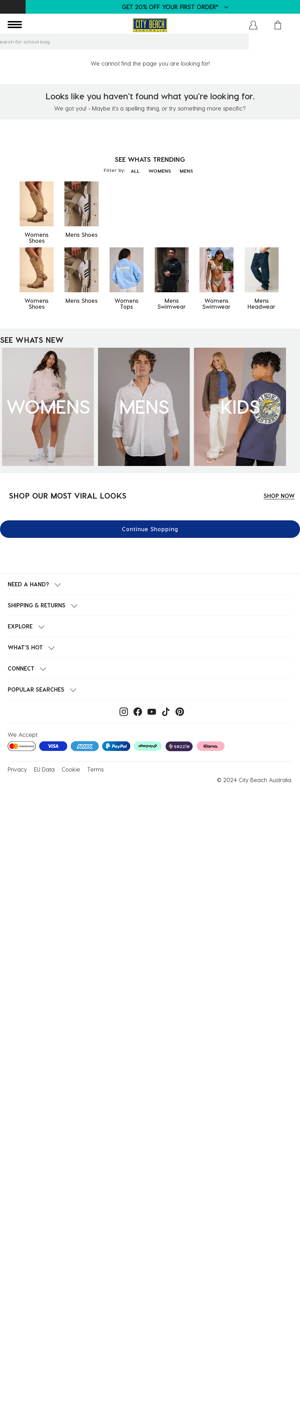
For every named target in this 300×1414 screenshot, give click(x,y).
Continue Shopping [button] (150, 529)
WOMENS (159, 171)
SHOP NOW (279, 495)
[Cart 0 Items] (277, 25)
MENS (186, 171)
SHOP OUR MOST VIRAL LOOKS (67, 495)
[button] (253, 25)
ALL (135, 171)
